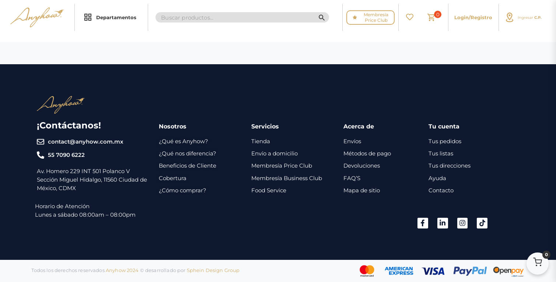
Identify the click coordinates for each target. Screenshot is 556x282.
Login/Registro (473, 17)
